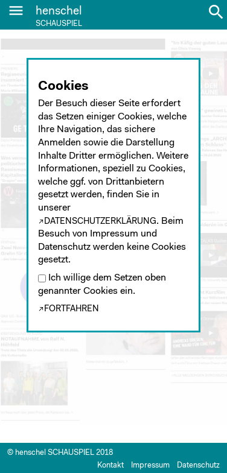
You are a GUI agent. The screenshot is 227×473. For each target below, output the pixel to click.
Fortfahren (71, 309)
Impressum (150, 465)
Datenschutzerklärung (100, 221)
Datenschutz (198, 465)
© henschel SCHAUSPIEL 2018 (60, 453)
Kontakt (110, 465)
